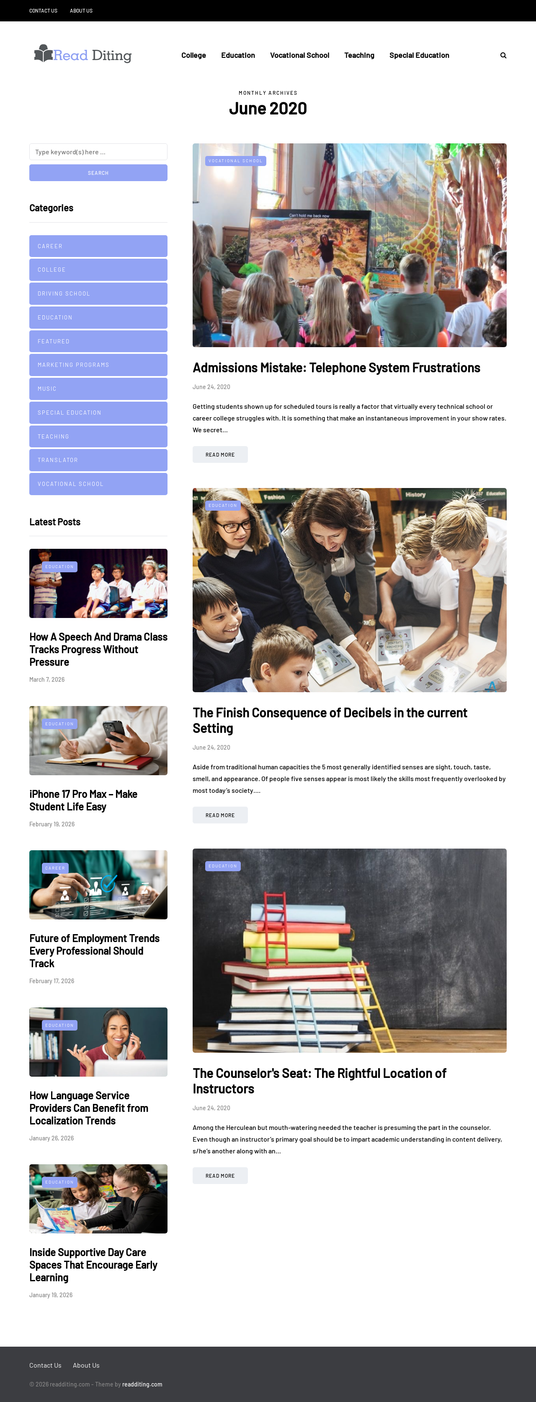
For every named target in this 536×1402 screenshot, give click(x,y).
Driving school (64, 293)
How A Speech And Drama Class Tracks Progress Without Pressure (98, 649)
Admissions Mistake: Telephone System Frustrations (336, 367)
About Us (81, 10)
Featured (54, 341)
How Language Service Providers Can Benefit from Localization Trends (88, 1108)
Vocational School (299, 55)
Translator (58, 460)
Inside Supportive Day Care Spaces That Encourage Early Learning (93, 1264)
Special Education (419, 55)
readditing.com (142, 1384)
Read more (220, 454)
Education (238, 55)
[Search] (98, 151)
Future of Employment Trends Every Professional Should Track (94, 950)
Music (47, 388)
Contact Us (43, 10)
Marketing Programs (74, 364)
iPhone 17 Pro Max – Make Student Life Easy (83, 800)
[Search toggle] (500, 55)
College (193, 55)
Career (50, 246)
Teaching (359, 55)
